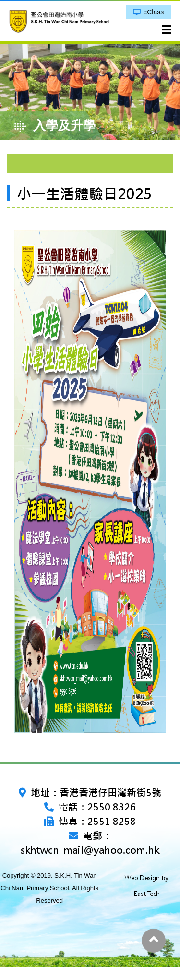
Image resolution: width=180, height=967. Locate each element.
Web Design (142, 878)
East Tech (147, 894)
